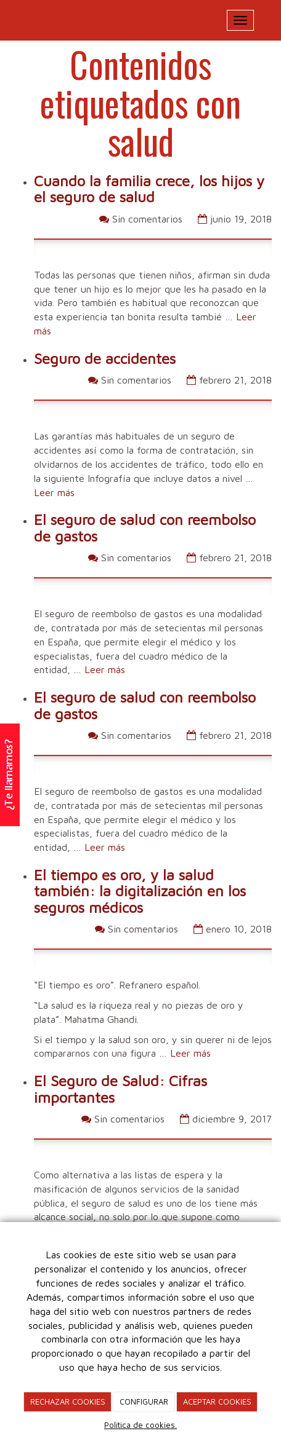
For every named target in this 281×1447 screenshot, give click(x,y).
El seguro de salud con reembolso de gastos (145, 527)
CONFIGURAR (144, 1401)
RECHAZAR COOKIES (67, 1401)
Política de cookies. (140, 1425)
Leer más (54, 492)
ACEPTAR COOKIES (217, 1401)
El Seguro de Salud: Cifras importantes (120, 1088)
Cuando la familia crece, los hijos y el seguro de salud (149, 188)
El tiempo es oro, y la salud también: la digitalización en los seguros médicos (140, 891)
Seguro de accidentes (105, 358)
